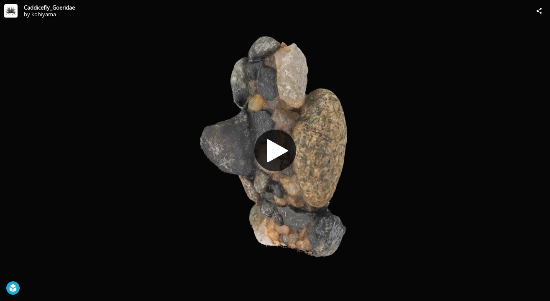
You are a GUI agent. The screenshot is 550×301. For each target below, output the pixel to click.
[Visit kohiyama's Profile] (11, 11)
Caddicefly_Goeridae (49, 7)
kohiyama (43, 14)
